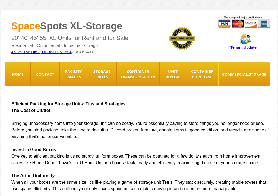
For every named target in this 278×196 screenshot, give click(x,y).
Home (18, 74)
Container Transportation (138, 74)
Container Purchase (202, 74)
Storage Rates (102, 74)
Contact (45, 74)
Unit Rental (173, 74)
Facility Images (73, 74)
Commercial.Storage (244, 74)
